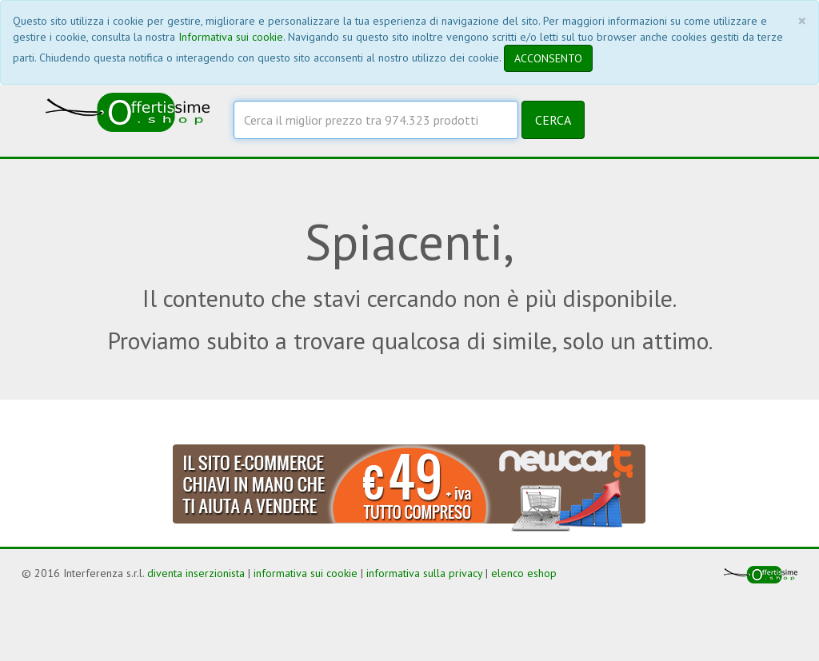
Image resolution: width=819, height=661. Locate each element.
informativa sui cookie (306, 573)
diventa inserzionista (196, 573)
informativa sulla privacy (424, 573)
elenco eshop (524, 573)
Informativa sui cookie (230, 37)
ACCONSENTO (548, 58)
